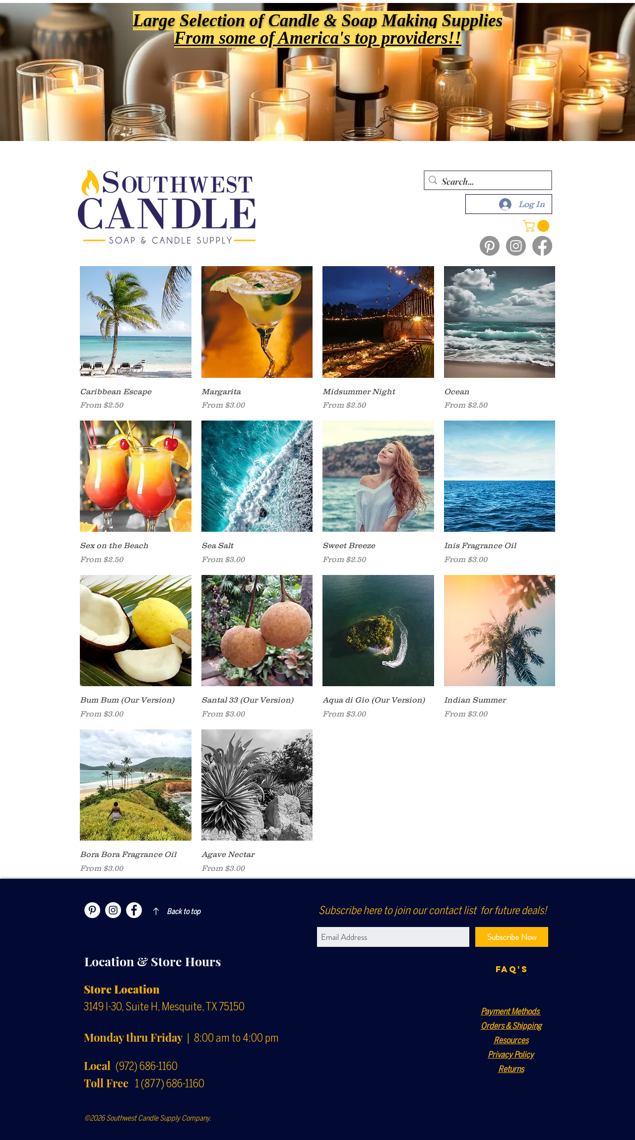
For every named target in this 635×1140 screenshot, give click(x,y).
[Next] (582, 72)
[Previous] (53, 72)
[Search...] (486, 181)
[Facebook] (542, 246)
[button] (537, 226)
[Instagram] (516, 246)
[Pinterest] (490, 246)
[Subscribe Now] (511, 937)
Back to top (183, 911)
